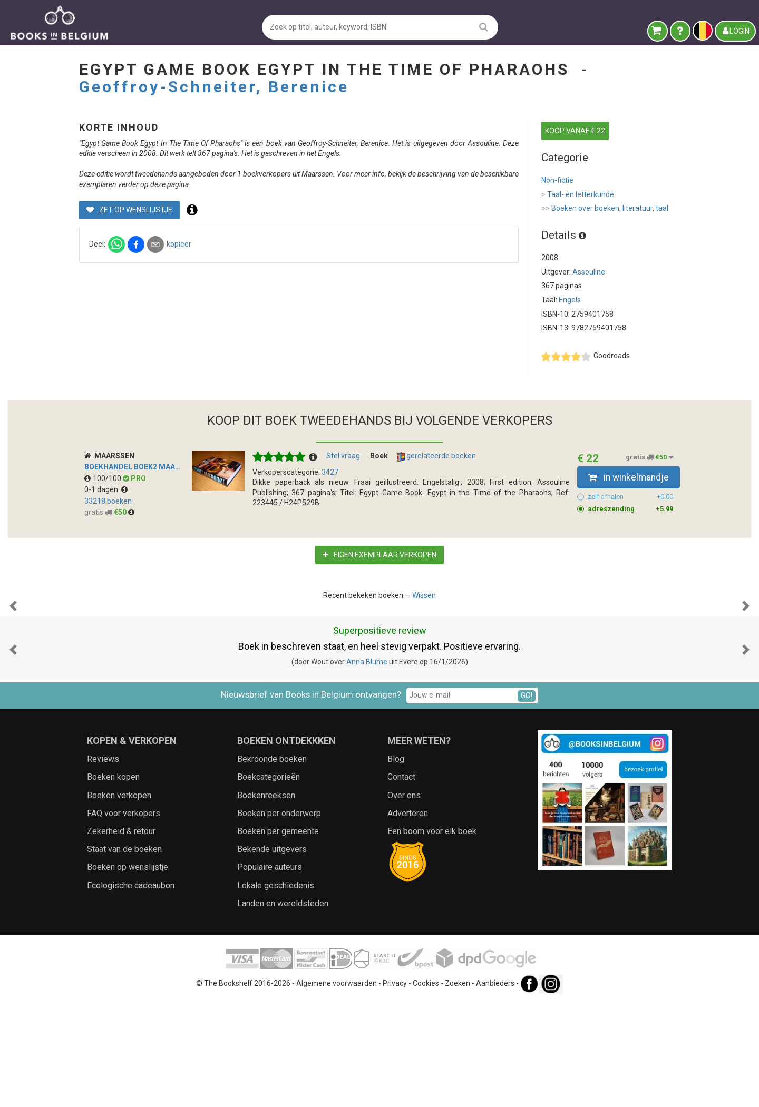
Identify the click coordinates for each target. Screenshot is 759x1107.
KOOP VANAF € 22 (575, 130)
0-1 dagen (106, 489)
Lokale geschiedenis (275, 991)
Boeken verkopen (119, 901)
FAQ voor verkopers (123, 919)
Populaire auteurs (269, 972)
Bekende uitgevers (272, 954)
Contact (401, 882)
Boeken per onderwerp (279, 919)
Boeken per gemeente (278, 937)
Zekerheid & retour (121, 937)
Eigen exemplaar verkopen (379, 555)
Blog (395, 864)
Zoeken (457, 1088)
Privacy (395, 1088)
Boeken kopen (113, 882)
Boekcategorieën (268, 882)
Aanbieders (495, 1088)
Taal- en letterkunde (577, 195)
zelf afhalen (631, 497)
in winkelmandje (628, 477)
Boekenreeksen (266, 901)
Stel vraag (343, 456)
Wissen (424, 595)
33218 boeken (108, 501)
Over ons (404, 901)
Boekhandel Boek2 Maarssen (141, 467)
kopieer (354, 264)
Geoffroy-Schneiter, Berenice (214, 86)
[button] (13, 658)
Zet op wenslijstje (304, 230)
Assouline (588, 272)
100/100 (103, 478)
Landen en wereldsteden (282, 1009)
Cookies (426, 1088)
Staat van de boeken (124, 954)
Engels (570, 300)
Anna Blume (366, 767)
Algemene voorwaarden (336, 1088)
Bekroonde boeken (272, 864)
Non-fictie (557, 180)
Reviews (103, 864)
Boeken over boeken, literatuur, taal (604, 208)
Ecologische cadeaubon (130, 991)
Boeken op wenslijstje (127, 972)
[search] (483, 26)
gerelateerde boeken (436, 456)
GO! (526, 801)
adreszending (631, 509)
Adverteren (407, 919)
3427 (330, 472)
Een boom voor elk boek (431, 937)
